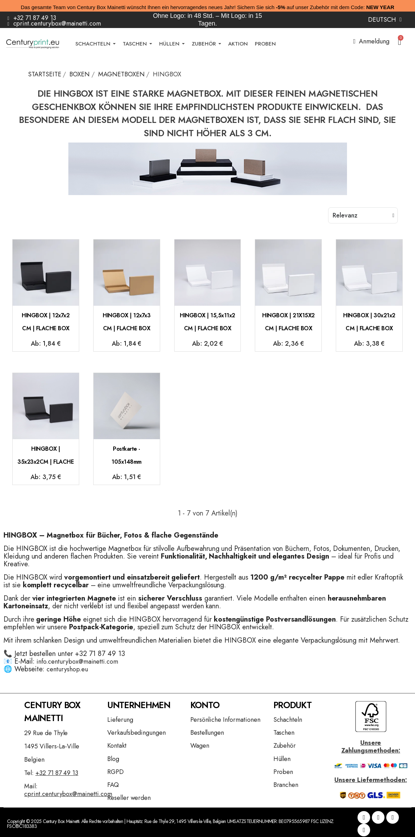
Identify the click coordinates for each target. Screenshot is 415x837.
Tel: (51, 772)
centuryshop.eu (67, 669)
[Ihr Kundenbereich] (371, 41)
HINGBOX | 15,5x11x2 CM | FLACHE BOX (207, 322)
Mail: (68, 790)
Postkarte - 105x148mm (126, 455)
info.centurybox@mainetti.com (77, 661)
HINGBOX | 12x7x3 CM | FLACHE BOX (126, 322)
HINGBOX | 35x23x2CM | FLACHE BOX (46, 458)
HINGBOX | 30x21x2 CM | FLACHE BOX (369, 322)
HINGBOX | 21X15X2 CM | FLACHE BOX (288, 322)
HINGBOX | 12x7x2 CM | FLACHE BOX (45, 322)
